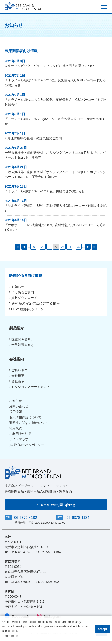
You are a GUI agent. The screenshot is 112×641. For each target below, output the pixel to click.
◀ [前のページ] (24, 247)
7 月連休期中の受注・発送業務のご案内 (33, 138)
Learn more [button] (10, 636)
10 (33, 247)
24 (69, 247)
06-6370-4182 (25, 518)
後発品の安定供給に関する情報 (34, 303)
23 (62, 247)
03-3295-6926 (20, 582)
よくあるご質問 (21, 292)
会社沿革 (16, 381)
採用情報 (15, 412)
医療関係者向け (21, 339)
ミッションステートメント (29, 387)
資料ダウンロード (23, 298)
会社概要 (16, 376)
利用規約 (15, 428)
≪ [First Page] (17, 247)
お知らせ (16, 286)
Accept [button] (102, 629)
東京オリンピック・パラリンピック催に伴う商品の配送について (51, 66)
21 (49, 247)
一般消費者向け (21, 345)
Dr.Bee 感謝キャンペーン (26, 309)
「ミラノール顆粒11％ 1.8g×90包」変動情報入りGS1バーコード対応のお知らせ (56, 102)
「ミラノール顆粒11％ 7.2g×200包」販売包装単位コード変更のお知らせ (55, 121)
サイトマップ (18, 439)
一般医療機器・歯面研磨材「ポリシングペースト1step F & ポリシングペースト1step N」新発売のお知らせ (55, 174)
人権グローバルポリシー (26, 445)
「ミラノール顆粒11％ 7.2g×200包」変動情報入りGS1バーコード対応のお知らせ (55, 82)
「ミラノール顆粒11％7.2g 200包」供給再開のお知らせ (45, 191)
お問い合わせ (18, 406)
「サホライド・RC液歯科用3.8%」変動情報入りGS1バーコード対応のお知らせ (55, 227)
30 (78, 247)
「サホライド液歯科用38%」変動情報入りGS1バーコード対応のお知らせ (56, 208)
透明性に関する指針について (30, 423)
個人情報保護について (25, 417)
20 (42, 247)
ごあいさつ (18, 370)
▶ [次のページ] (88, 247)
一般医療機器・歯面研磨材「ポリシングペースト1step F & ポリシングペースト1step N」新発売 (55, 155)
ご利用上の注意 (20, 434)
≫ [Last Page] (94, 247)
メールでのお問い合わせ (56, 505)
